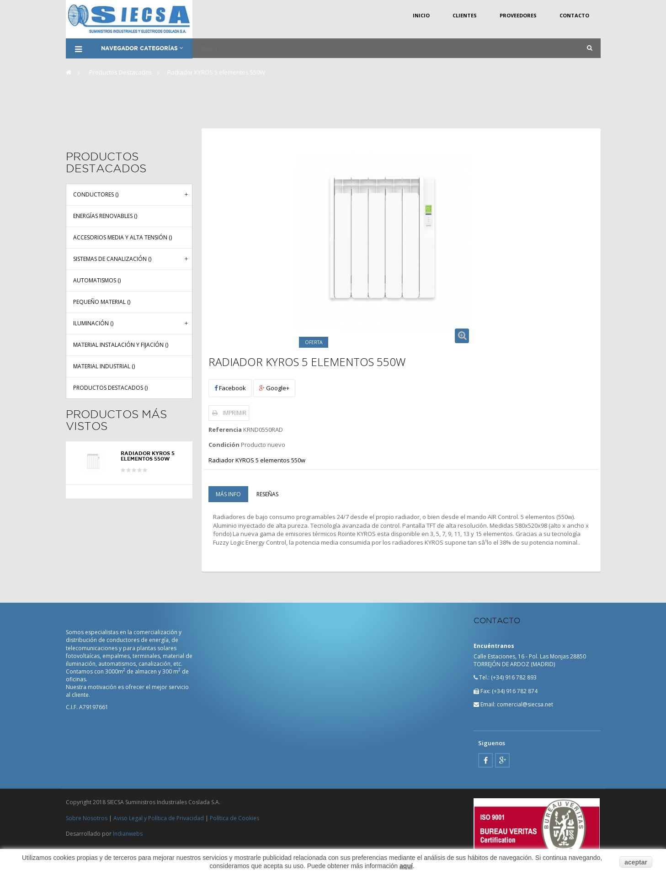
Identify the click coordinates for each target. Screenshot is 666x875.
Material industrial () (104, 366)
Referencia (225, 429)
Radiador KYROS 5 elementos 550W (148, 455)
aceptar (635, 862)
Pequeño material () (101, 301)
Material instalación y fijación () (120, 344)
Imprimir (234, 413)
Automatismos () (97, 280)
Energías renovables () (105, 215)
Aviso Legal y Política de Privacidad (158, 818)
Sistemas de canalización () (112, 258)
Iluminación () (93, 323)
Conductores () (95, 194)
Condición (224, 444)
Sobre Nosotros (86, 818)
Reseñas (267, 494)
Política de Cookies (234, 818)
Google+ (274, 388)
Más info (228, 494)
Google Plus (502, 760)
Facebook (230, 388)
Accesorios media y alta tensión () (122, 237)
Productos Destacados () (110, 387)
